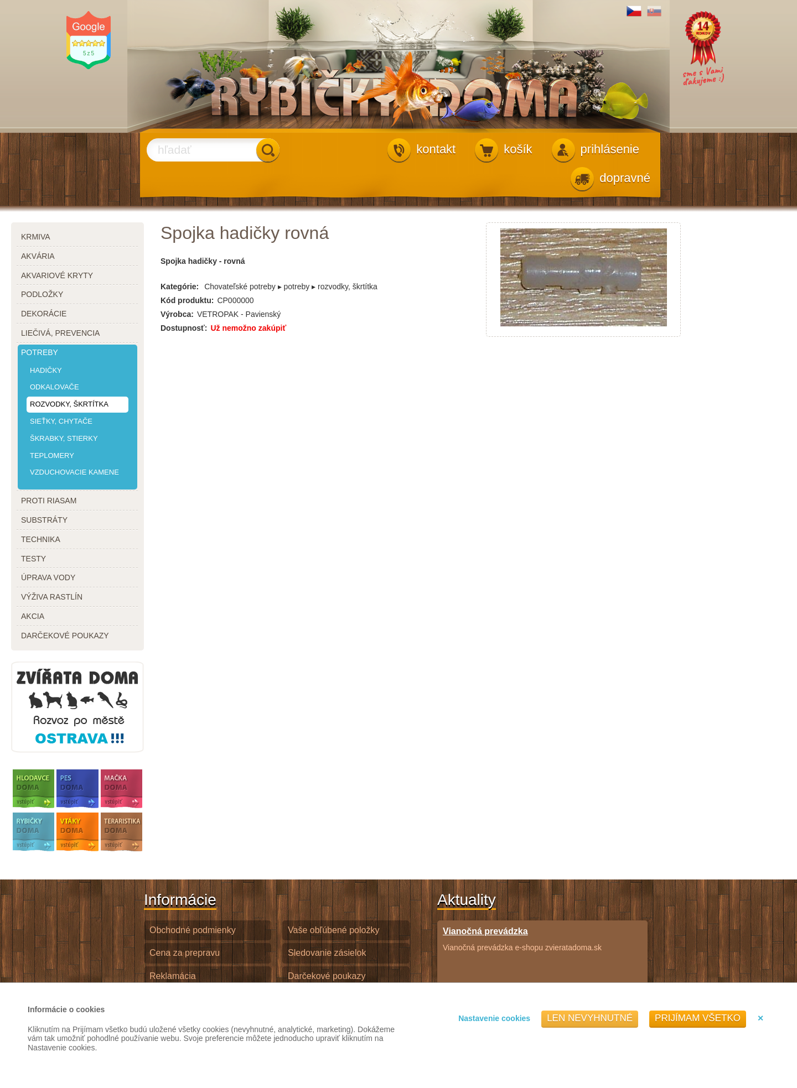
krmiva (35, 236)
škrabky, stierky (64, 438)
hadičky (46, 370)
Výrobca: (177, 314)
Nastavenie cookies (494, 1018)
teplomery (52, 455)
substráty (44, 520)
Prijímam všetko (698, 1018)
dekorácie (43, 313)
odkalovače (54, 387)
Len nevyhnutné (590, 1018)
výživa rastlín (51, 596)
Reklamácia (172, 976)
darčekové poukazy (65, 635)
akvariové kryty (57, 275)
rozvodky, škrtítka (69, 404)
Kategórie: (180, 286)
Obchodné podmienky (192, 930)
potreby (39, 352)
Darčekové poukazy (327, 976)
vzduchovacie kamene (74, 472)
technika (40, 539)
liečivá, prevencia (60, 333)
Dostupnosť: (184, 328)
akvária (38, 256)
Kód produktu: (187, 300)
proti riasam (48, 500)
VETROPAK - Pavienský (239, 314)
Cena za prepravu (184, 952)
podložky (42, 294)
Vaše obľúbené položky (333, 930)
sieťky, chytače (61, 421)
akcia (32, 616)
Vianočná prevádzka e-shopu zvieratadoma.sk (522, 939)
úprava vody (48, 577)
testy (33, 558)
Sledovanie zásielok (327, 952)
